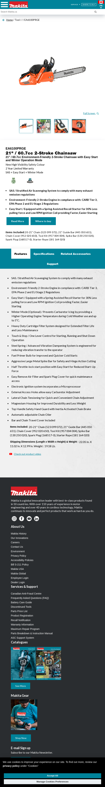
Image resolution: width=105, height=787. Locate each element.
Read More (17, 221)
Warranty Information (22, 624)
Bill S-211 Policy (20, 564)
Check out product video (27, 453)
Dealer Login (18, 582)
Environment (18, 551)
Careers (15, 542)
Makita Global (18, 573)
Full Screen (91, 113)
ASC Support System (22, 637)
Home (9, 19)
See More (20, 685)
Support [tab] (52, 264)
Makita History (19, 533)
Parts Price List (19, 611)
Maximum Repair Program (25, 629)
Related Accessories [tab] (76, 254)
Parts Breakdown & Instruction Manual (32, 633)
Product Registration (22, 615)
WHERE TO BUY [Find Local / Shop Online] (89, 4)
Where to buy (43, 221)
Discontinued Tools (21, 606)
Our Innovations (19, 538)
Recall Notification (21, 620)
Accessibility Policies (22, 560)
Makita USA (17, 569)
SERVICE (76, 4)
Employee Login (19, 578)
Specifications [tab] (44, 254)
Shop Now (21, 737)
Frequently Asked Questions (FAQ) (30, 598)
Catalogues (19, 642)
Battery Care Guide (21, 602)
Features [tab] (20, 254)
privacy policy (11, 765)
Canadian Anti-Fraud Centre (26, 593)
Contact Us (17, 546)
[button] (101, 4)
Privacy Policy (18, 555)
